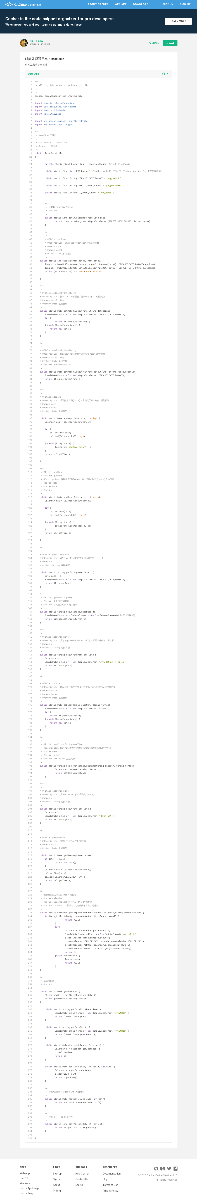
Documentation (112, 1173)
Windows (25, 1183)
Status (79, 1183)
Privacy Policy (110, 1188)
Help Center (82, 1173)
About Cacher (98, 4)
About (56, 1183)
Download (141, 4)
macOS (24, 1178)
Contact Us (81, 1178)
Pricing (57, 1188)
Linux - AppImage (29, 1188)
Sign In (168, 4)
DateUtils (33, 73)
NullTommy (36, 41)
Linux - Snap (27, 1193)
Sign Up (185, 4)
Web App (121, 4)
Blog (105, 1178)
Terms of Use (110, 1183)
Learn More (178, 21)
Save (169, 42)
